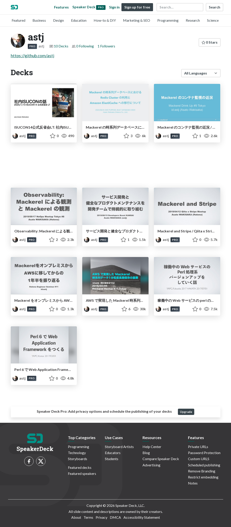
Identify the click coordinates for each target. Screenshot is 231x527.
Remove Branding (201, 471)
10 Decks (61, 46)
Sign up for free (137, 7)
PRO (32, 46)
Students (111, 459)
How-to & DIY (105, 20)
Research (193, 20)
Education (78, 20)
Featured (18, 20)
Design (58, 20)
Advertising (151, 465)
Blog (146, 452)
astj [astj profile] (19, 136)
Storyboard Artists (119, 446)
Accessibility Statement (141, 517)
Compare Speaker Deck (160, 459)
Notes (193, 483)
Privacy (101, 517)
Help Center (151, 446)
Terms (88, 517)
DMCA (115, 517)
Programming (168, 20)
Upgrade (186, 412)
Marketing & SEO (136, 20)
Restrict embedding (203, 477)
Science (213, 20)
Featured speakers (82, 473)
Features (61, 7)
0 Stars (210, 42)
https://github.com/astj (32, 55)
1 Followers (106, 46)
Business (39, 20)
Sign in (114, 7)
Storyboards (77, 459)
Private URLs (198, 446)
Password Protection (204, 452)
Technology (77, 452)
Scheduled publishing (204, 465)
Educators (113, 452)
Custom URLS (198, 459)
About (76, 517)
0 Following (85, 46)
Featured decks (79, 467)
